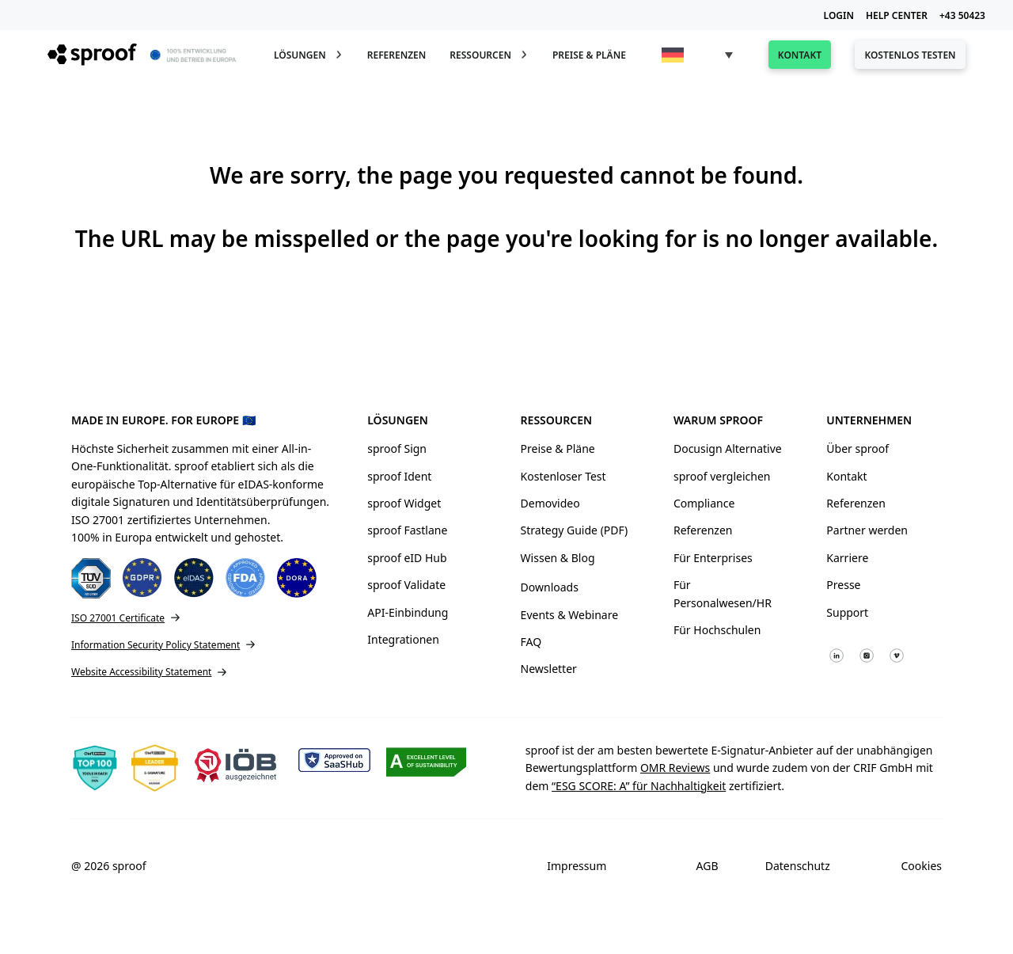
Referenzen (397, 55)
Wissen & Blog (558, 557)
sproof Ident (399, 476)
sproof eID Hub (406, 557)
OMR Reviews (675, 767)
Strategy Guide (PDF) (574, 530)
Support (847, 612)
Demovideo (550, 503)
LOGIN (839, 15)
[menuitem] (697, 55)
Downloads (550, 587)
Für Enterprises (713, 557)
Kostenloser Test (563, 476)
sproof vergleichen (722, 476)
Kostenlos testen (909, 55)
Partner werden (867, 530)
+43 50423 (962, 15)
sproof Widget (404, 503)
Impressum (576, 865)
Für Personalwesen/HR (722, 593)
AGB (707, 865)
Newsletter (549, 668)
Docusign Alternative (727, 448)
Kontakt (799, 55)
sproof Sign (397, 448)
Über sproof (857, 448)
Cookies (921, 865)
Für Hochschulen (717, 629)
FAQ (531, 641)
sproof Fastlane (407, 530)
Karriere (847, 557)
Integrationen (403, 639)
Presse (843, 584)
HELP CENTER (897, 15)
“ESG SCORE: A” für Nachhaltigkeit (639, 785)
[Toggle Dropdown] (338, 54)
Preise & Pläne (589, 55)
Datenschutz (797, 865)
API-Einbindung (407, 612)
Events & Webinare (570, 614)
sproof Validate (406, 584)
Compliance (703, 503)
